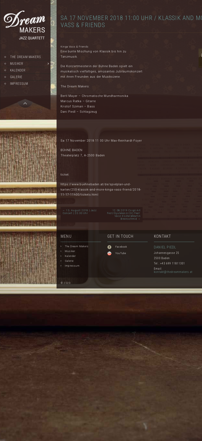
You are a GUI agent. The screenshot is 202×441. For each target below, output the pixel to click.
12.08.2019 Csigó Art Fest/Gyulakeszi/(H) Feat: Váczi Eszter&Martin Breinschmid (124, 214)
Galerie (16, 77)
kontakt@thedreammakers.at (173, 272)
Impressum (19, 84)
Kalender (18, 70)
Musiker (16, 64)
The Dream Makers (25, 57)
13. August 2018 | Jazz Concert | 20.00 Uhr (80, 212)
